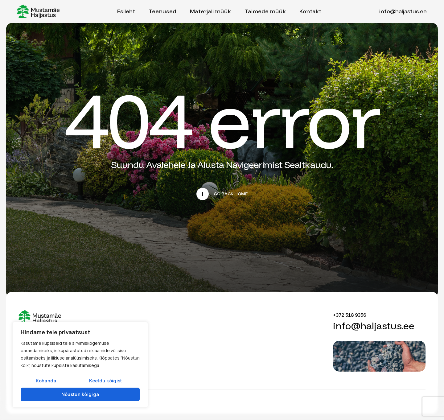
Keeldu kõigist (105, 381)
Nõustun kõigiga (80, 394)
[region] (80, 365)
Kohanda (46, 381)
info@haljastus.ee (403, 11)
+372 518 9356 (349, 315)
